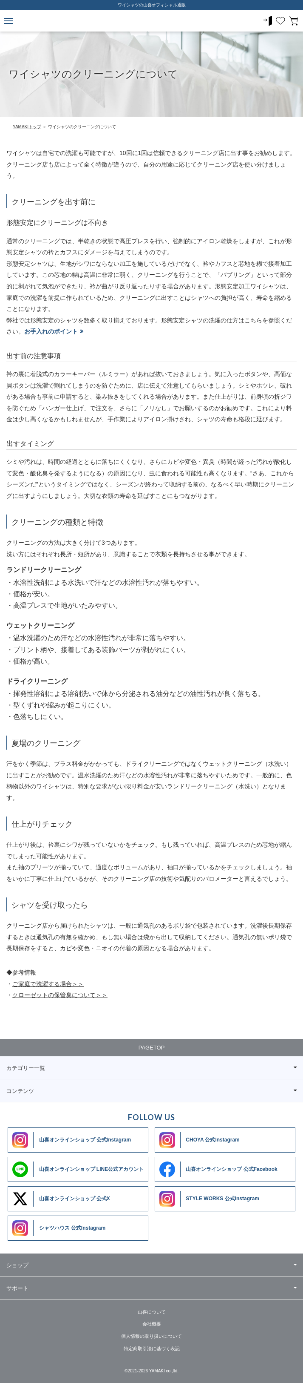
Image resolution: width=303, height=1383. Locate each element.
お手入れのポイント (51, 331)
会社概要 (151, 1323)
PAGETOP (152, 1047)
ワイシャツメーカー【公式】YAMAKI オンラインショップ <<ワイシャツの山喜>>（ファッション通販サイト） (151, 21)
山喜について (152, 1311)
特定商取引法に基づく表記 (152, 1348)
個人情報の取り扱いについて (151, 1336)
